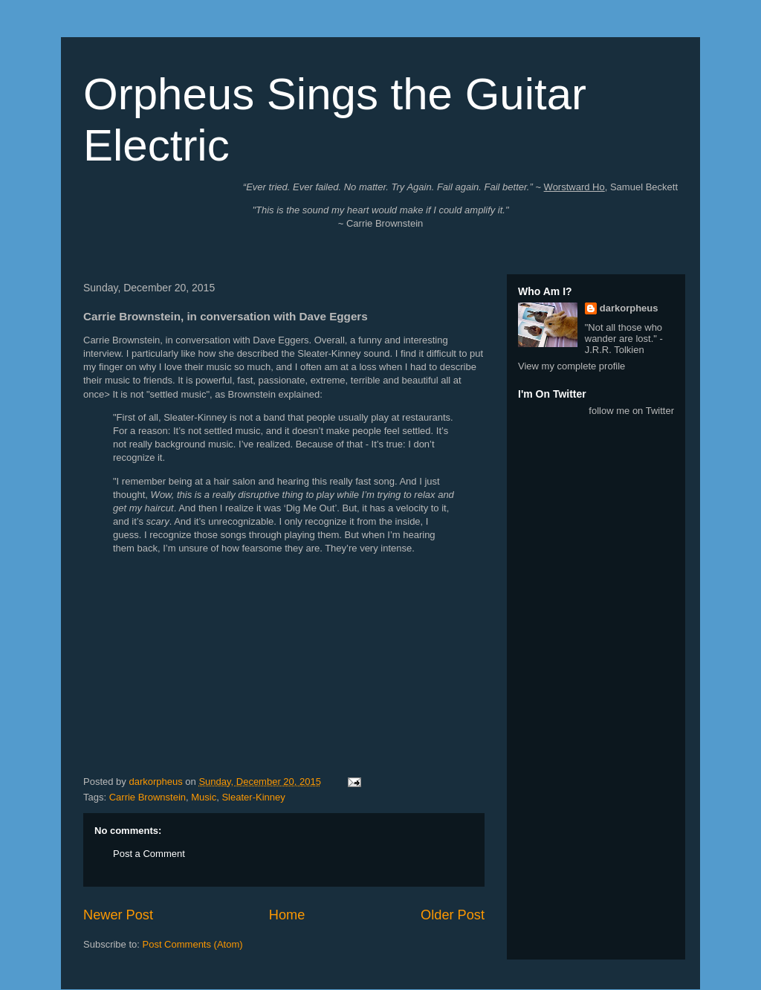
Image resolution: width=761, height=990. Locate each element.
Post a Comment (149, 853)
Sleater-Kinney (253, 797)
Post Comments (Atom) (193, 944)
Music (203, 797)
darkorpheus (629, 308)
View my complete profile (571, 366)
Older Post (453, 915)
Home (287, 915)
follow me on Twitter (631, 410)
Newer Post (118, 915)
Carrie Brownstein (147, 797)
